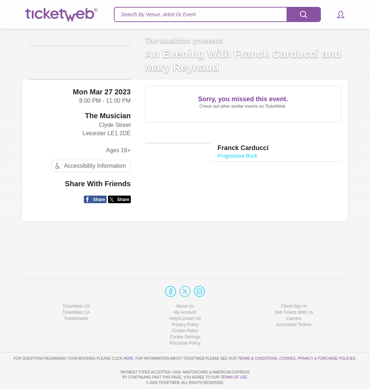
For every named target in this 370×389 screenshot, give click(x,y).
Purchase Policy (185, 322)
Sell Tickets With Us (294, 291)
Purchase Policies (336, 337)
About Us (185, 285)
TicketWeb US (76, 285)
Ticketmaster (76, 297)
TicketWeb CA (76, 291)
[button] (337, 14)
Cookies (287, 337)
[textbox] (217, 14)
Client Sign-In (294, 285)
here (128, 337)
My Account (185, 291)
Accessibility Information (89, 199)
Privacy (305, 337)
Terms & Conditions (257, 337)
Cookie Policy (185, 310)
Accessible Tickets (293, 304)
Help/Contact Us (185, 297)
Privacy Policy (185, 304)
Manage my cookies (185, 316)
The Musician (108, 149)
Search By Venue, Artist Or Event (158, 14)
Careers (294, 297)
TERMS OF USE (234, 377)
